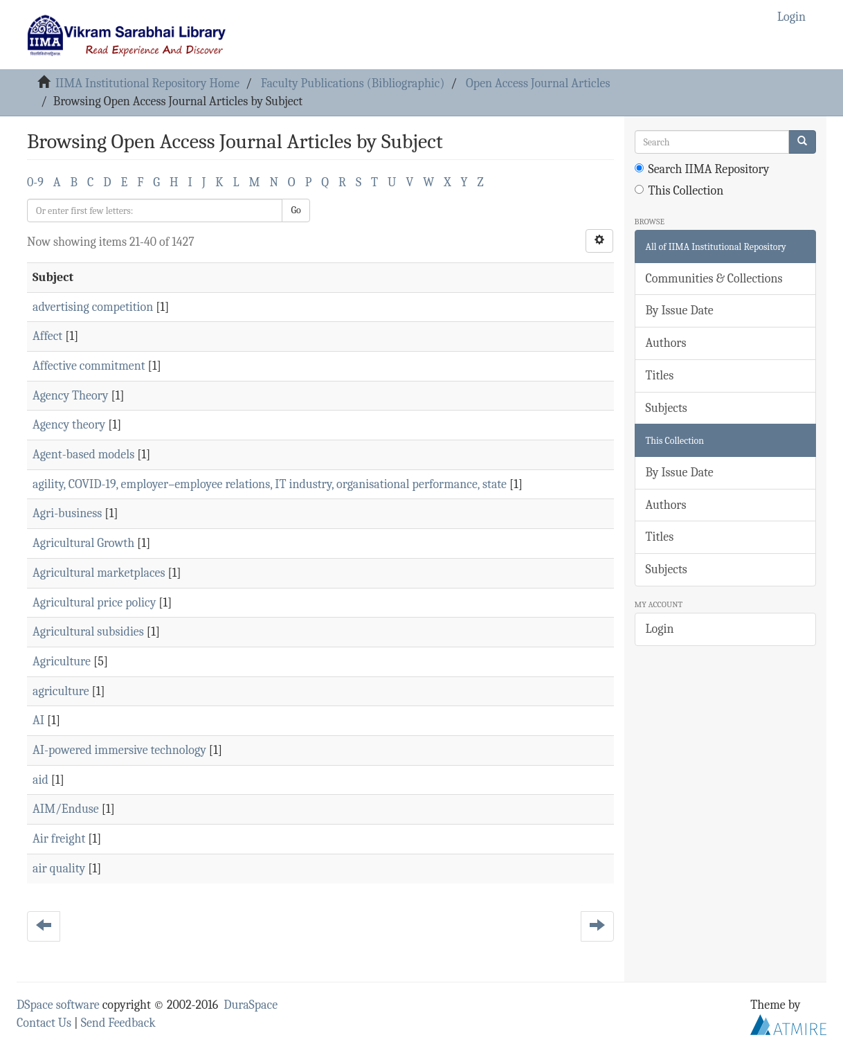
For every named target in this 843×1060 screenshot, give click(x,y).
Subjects (666, 408)
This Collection (679, 190)
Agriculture (62, 661)
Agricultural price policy (94, 602)
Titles (660, 375)
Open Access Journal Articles (538, 83)
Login (660, 629)
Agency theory (69, 424)
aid (40, 780)
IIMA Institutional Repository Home (147, 83)
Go (295, 210)
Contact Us (44, 1023)
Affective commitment (89, 366)
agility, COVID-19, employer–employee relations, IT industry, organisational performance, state (270, 484)
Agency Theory (70, 395)
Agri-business (67, 513)
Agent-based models (83, 454)
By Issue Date (680, 310)
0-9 (35, 182)
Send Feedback (118, 1023)
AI (38, 720)
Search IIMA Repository (702, 169)
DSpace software (58, 1005)
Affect (47, 336)
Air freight (59, 839)
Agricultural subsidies (88, 632)
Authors (666, 343)
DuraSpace (251, 1005)
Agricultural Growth (83, 543)
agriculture (61, 691)
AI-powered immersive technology (119, 750)
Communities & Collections (714, 278)
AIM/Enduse (66, 809)
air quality (59, 868)
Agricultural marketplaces (99, 573)
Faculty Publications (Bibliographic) (352, 83)
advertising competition (93, 307)
